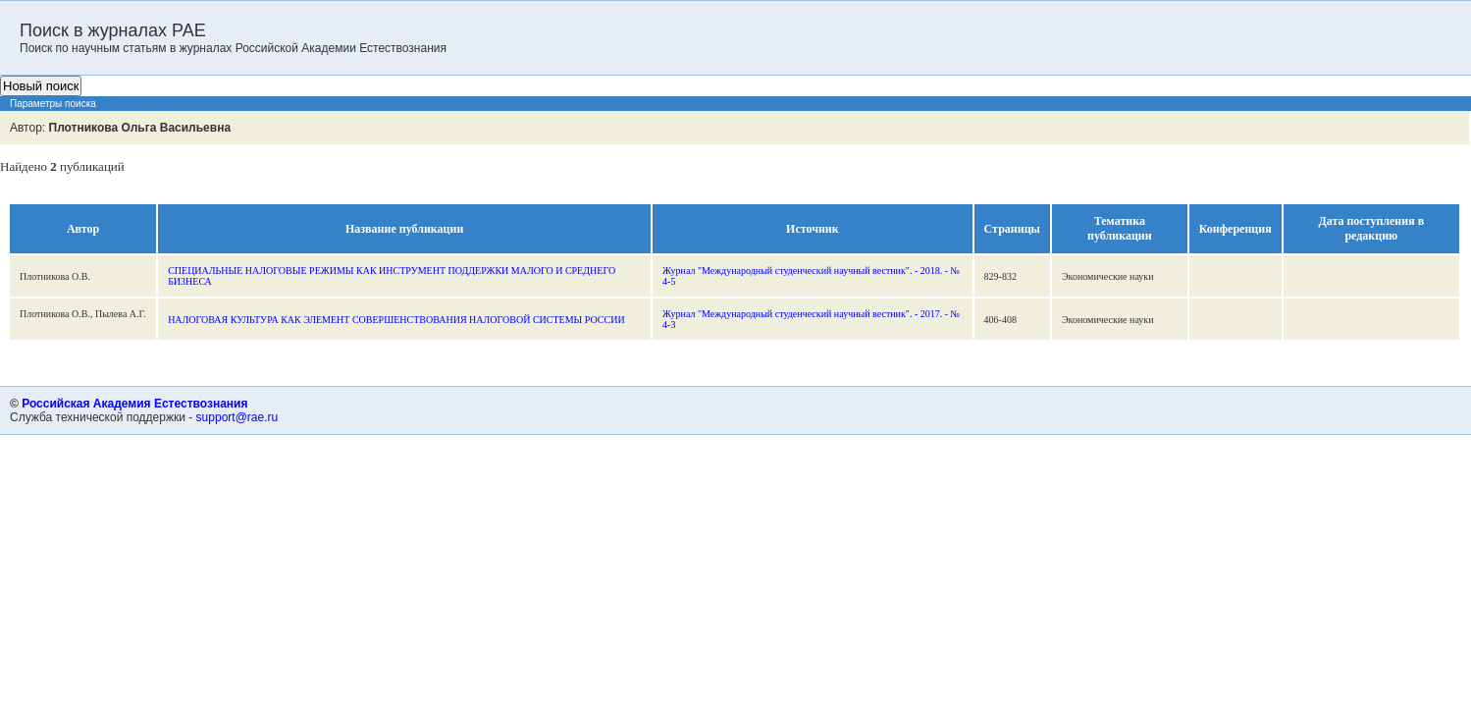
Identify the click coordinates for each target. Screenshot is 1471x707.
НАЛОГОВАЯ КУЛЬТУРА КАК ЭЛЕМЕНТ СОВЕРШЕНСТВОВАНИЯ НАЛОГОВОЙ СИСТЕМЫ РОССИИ (396, 319)
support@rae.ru (237, 417)
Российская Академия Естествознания (134, 403)
